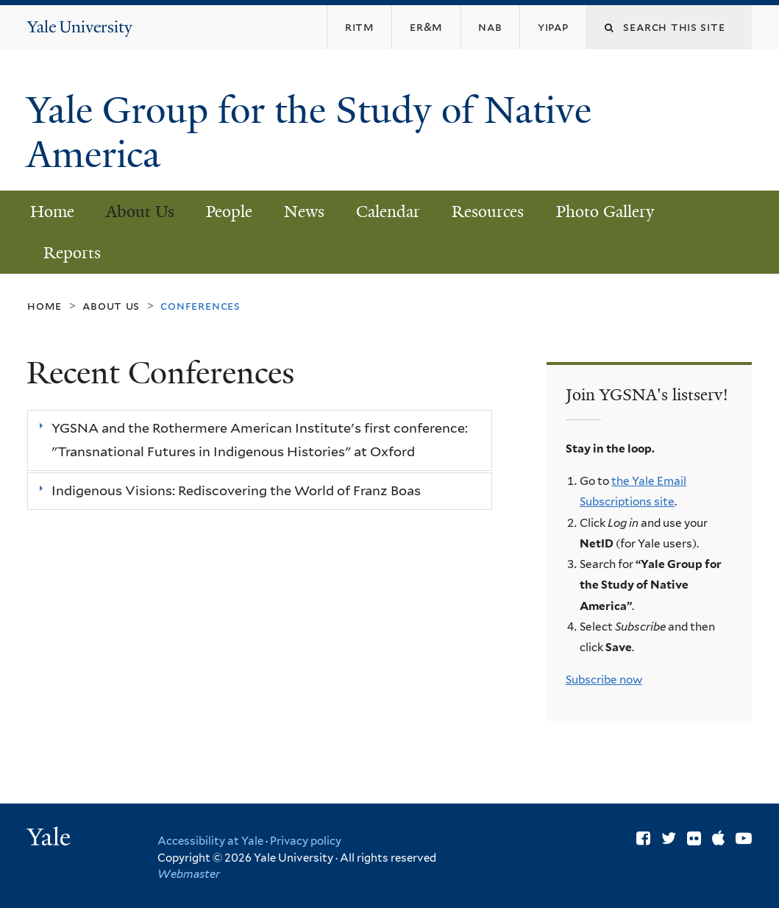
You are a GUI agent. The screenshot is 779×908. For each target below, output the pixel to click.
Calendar (388, 211)
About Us (140, 211)
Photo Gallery (605, 211)
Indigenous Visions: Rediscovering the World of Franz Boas (236, 491)
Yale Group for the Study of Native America (308, 133)
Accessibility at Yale (210, 841)
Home (52, 211)
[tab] (259, 440)
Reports (72, 252)
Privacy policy (305, 841)
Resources (488, 211)
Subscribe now (604, 680)
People (229, 211)
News (304, 211)
